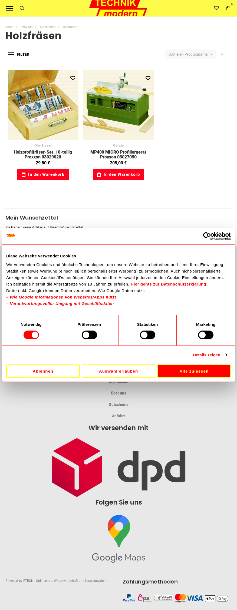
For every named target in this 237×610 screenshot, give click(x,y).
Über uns (118, 393)
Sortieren (176, 54)
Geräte (118, 145)
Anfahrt (118, 416)
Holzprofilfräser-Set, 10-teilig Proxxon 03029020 (43, 155)
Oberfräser (43, 145)
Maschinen (47, 27)
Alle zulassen (194, 371)
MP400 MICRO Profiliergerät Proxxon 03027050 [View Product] (118, 105)
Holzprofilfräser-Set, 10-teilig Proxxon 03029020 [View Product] (43, 105)
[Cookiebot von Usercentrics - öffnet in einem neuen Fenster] (207, 236)
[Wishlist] (216, 8)
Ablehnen (43, 371)
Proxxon (27, 27)
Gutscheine (119, 404)
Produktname (196, 54)
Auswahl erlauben (118, 371)
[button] (72, 78)
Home (9, 27)
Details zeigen (206, 355)
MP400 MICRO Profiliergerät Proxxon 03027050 (118, 155)
